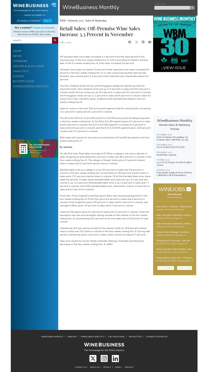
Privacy (107, 367)
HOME (17, 51)
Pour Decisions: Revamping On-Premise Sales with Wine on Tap (173, 138)
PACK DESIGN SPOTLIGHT (171, 147)
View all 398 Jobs (174, 197)
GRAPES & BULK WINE (28, 66)
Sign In (47, 20)
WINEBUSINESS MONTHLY (31, 86)
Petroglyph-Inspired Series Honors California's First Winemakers (174, 173)
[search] (31, 40)
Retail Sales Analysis (166, 154)
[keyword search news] (172, 8)
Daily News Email (116, 336)
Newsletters (135, 336)
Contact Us (80, 367)
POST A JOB (184, 268)
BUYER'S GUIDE (23, 81)
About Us (94, 367)
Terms (118, 367)
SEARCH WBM (160, 4)
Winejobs (72, 336)
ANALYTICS (20, 71)
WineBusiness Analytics (92, 336)
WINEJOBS (20, 61)
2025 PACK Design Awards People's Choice (174, 163)
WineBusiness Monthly (91, 7)
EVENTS (18, 76)
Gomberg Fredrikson (156, 336)
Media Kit (129, 367)
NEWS (17, 56)
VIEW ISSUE (174, 68)
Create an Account (43, 27)
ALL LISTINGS (166, 268)
